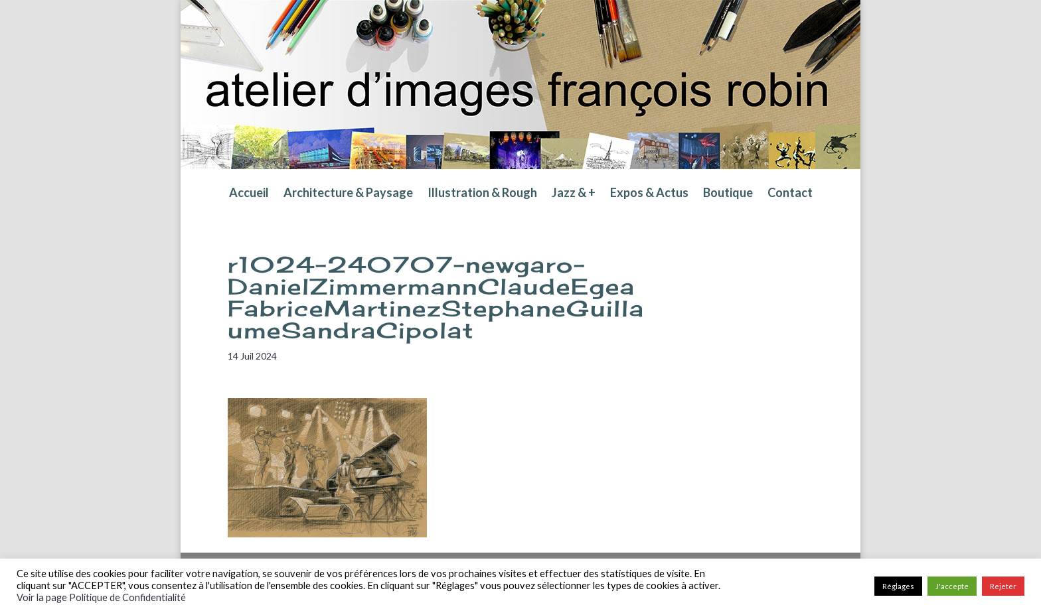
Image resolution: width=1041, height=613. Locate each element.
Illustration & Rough (482, 194)
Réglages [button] (898, 586)
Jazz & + (574, 194)
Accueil (249, 194)
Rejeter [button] (1003, 586)
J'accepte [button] (952, 586)
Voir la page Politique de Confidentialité (101, 597)
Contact (790, 194)
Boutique (728, 194)
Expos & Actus (649, 194)
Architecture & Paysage (348, 194)
